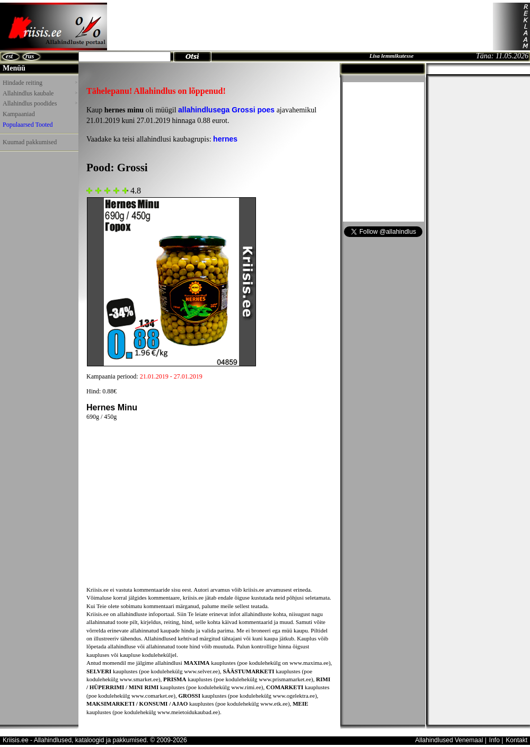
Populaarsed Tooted (28, 124)
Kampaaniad (19, 114)
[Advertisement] (300, 26)
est (9, 56)
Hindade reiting (40, 82)
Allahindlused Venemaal (449, 740)
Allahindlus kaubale (40, 93)
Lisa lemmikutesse (391, 55)
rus (29, 56)
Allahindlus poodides (40, 103)
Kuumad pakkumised (30, 142)
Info (494, 740)
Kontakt (516, 740)
